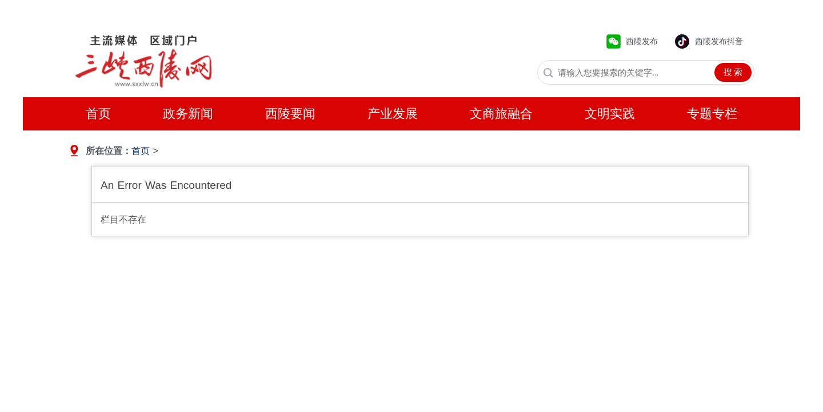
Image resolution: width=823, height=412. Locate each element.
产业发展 (392, 113)
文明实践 (610, 113)
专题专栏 (712, 113)
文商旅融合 (501, 113)
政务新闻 (188, 113)
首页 (98, 113)
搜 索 (733, 72)
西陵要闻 (290, 113)
